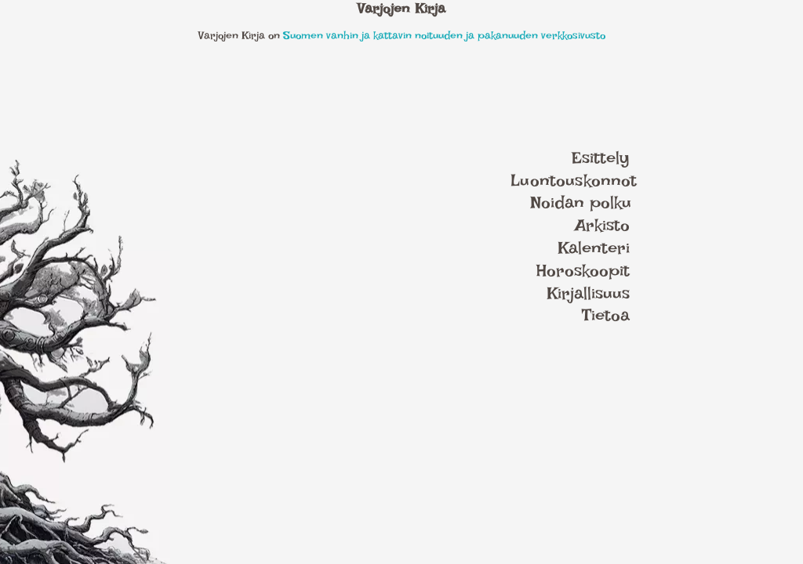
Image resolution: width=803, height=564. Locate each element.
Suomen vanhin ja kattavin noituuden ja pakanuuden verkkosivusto (444, 35)
